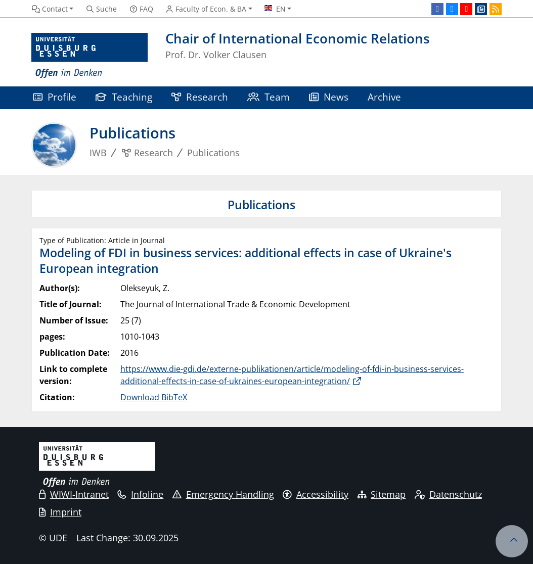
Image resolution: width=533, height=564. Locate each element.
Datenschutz (448, 494)
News (328, 97)
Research (199, 97)
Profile (54, 97)
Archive (384, 97)
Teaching (124, 97)
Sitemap (382, 494)
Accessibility (315, 494)
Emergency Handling (223, 494)
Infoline (140, 494)
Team (268, 97)
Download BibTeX (153, 397)
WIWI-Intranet (74, 494)
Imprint (60, 512)
